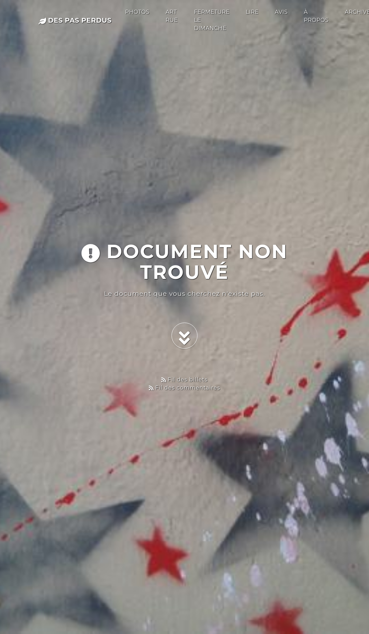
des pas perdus (75, 20)
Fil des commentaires (185, 388)
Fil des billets (184, 379)
